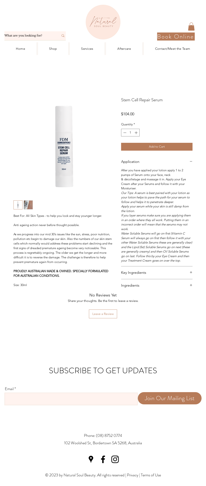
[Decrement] (124, 132)
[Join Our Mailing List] (170, 398)
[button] (191, 26)
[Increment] (136, 132)
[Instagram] (115, 459)
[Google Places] (91, 459)
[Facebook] (103, 459)
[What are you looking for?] (28, 35)
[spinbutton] (130, 132)
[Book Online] (176, 36)
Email (9, 389)
